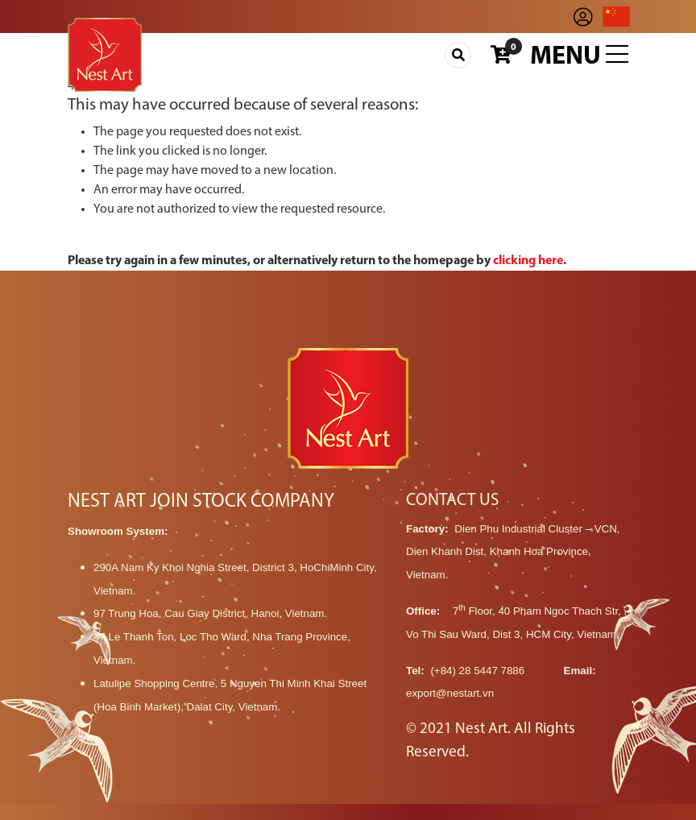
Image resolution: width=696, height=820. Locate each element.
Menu (579, 55)
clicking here (528, 261)
